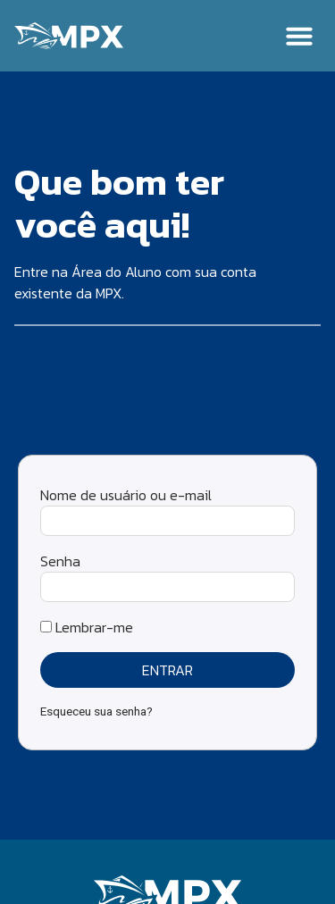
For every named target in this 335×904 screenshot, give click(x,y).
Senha (60, 561)
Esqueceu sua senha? (96, 711)
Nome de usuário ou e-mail (126, 495)
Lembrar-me (86, 627)
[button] (299, 35)
